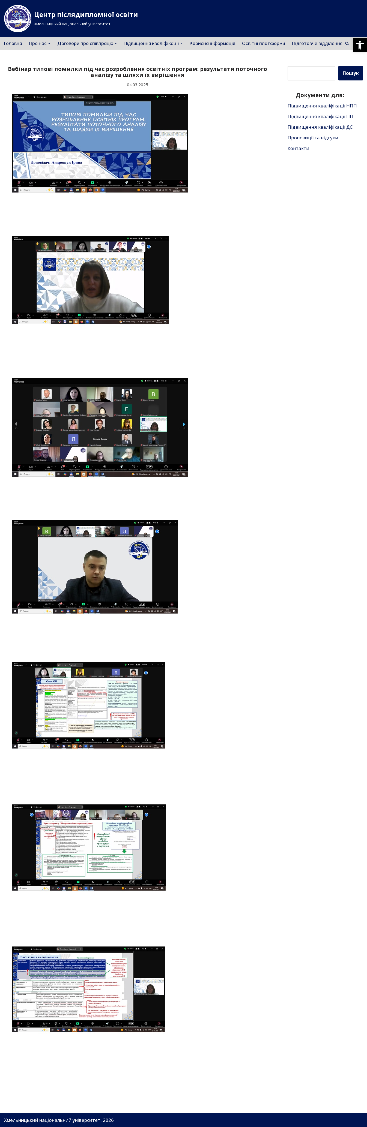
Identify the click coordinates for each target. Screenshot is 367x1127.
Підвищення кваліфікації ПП (320, 116)
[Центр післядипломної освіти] (71, 18)
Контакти (298, 148)
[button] (360, 45)
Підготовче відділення (317, 43)
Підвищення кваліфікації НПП (322, 106)
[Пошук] (347, 43)
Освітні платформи (263, 43)
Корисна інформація (212, 43)
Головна (13, 43)
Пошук (350, 73)
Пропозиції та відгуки (313, 137)
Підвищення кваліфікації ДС (320, 127)
